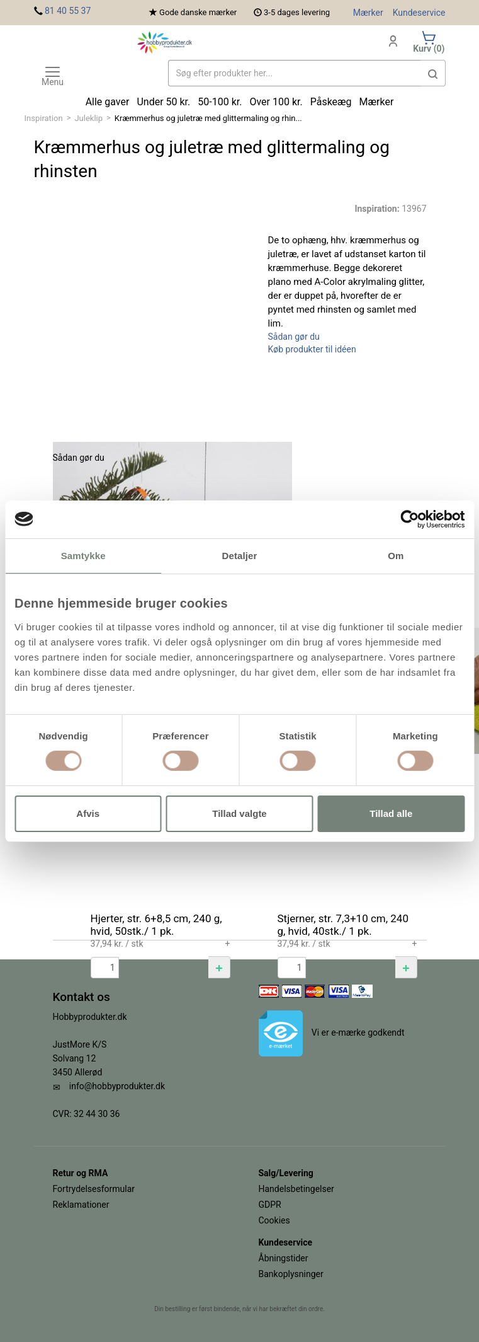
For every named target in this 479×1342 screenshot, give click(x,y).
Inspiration (44, 118)
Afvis (87, 813)
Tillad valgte (239, 813)
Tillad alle (390, 813)
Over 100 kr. (275, 102)
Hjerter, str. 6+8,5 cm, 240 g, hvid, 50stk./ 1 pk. (156, 924)
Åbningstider (283, 1258)
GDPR (270, 1205)
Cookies (274, 1220)
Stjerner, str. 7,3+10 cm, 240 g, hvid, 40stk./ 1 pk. (343, 924)
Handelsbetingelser (296, 1189)
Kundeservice (419, 13)
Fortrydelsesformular (94, 1189)
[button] (219, 967)
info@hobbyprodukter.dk (117, 1086)
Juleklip (88, 118)
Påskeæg (331, 102)
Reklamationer (81, 1205)
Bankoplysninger (291, 1274)
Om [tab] (395, 555)
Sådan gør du (294, 337)
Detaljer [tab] (239, 555)
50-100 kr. (220, 102)
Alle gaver (108, 102)
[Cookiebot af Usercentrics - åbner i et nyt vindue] (409, 518)
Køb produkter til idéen (312, 349)
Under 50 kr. (163, 102)
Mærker (368, 13)
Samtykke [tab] (83, 555)
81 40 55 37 (68, 11)
